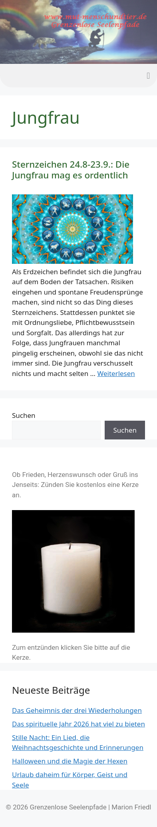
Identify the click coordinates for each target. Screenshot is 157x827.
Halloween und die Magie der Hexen (69, 761)
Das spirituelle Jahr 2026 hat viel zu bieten (78, 723)
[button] (148, 75)
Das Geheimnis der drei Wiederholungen (77, 710)
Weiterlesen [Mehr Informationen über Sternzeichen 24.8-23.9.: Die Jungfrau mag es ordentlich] (116, 373)
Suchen (24, 415)
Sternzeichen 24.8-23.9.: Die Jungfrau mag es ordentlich (70, 169)
